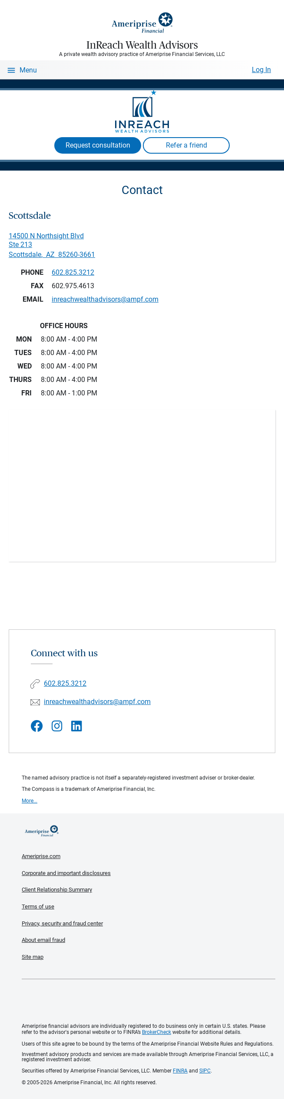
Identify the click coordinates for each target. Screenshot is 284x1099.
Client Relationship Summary (57, 889)
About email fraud (43, 940)
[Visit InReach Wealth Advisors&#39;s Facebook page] (37, 726)
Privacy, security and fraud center (62, 923)
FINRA (180, 1071)
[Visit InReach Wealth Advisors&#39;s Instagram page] (57, 726)
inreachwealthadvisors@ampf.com (97, 702)
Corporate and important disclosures (66, 873)
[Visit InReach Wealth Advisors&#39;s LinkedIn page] (76, 726)
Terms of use (38, 906)
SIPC (205, 1071)
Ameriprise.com (41, 856)
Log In (261, 70)
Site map (32, 957)
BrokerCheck (156, 1032)
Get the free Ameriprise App (148, 1001)
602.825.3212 (73, 272)
